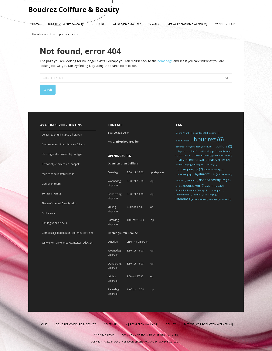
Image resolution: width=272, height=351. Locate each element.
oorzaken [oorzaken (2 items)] (195, 185)
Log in (177, 341)
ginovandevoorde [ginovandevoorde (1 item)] (222, 155)
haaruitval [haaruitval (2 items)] (199, 159)
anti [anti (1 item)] (189, 133)
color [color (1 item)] (193, 151)
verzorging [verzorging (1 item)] (211, 194)
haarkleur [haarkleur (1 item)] (182, 160)
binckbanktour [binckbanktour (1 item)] (184, 140)
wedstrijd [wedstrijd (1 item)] (214, 199)
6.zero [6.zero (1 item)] (180, 133)
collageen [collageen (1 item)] (182, 151)
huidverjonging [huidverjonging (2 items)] (189, 169)
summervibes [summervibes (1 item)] (184, 194)
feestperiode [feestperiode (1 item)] (203, 155)
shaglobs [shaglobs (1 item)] (205, 190)
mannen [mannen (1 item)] (192, 180)
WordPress (165, 341)
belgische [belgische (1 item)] (213, 133)
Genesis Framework (145, 341)
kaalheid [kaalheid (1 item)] (226, 174)
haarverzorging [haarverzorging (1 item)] (184, 164)
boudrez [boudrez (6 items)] (209, 139)
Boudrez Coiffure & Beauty (73, 9)
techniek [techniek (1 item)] (198, 194)
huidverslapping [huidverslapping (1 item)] (185, 174)
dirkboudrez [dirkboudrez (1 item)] (186, 155)
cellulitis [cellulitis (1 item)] (209, 146)
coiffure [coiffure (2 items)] (224, 146)
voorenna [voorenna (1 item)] (201, 199)
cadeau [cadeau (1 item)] (198, 146)
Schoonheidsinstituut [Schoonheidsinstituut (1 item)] (187, 190)
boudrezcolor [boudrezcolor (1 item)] (184, 146)
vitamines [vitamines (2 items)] (185, 199)
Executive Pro (122, 341)
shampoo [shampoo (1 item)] (218, 190)
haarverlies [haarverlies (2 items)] (219, 159)
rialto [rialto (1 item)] (209, 186)
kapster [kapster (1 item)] (181, 180)
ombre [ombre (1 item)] (180, 186)
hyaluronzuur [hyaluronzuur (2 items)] (207, 174)
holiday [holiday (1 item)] (212, 164)
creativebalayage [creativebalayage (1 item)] (207, 151)
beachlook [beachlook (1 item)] (199, 133)
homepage (165, 61)
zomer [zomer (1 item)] (226, 199)
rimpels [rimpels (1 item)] (219, 186)
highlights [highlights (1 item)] (200, 164)
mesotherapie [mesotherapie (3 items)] (215, 179)
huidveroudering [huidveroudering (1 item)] (213, 169)
